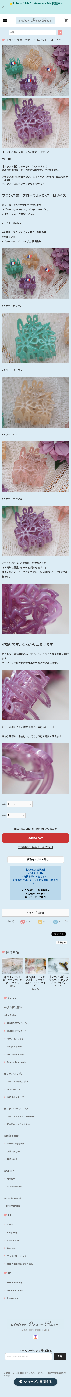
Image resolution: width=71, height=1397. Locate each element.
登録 (60, 1356)
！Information (12, 1205)
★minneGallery (15, 1290)
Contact (11, 1248)
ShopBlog (12, 1232)
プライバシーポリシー (18, 1256)
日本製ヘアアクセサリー (18, 1124)
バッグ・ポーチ (14, 1046)
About (10, 1225)
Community (13, 1240)
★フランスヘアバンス (16, 1108)
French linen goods (16, 1062)
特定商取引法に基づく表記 (20, 1264)
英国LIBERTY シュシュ (18, 1023)
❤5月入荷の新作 (13, 1007)
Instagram (12, 1298)
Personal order (14, 1186)
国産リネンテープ (15, 1097)
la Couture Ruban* (16, 1054)
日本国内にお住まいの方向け (35, 847)
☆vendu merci (12, 1198)
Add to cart (35, 837)
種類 (4, 804)
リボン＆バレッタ (15, 1039)
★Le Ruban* (11, 1015)
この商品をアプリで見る (35, 859)
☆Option (9, 1170)
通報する (62, 942)
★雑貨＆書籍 (11, 1135)
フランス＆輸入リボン (17, 1081)
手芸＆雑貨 (12, 1159)
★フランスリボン (13, 1073)
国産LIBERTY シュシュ (18, 1031)
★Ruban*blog (14, 1282)
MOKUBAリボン (15, 1089)
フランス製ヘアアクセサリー (20, 1116)
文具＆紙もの (13, 1151)
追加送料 (11, 1179)
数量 (4, 816)
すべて (10, 921)
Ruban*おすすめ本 (16, 1144)
